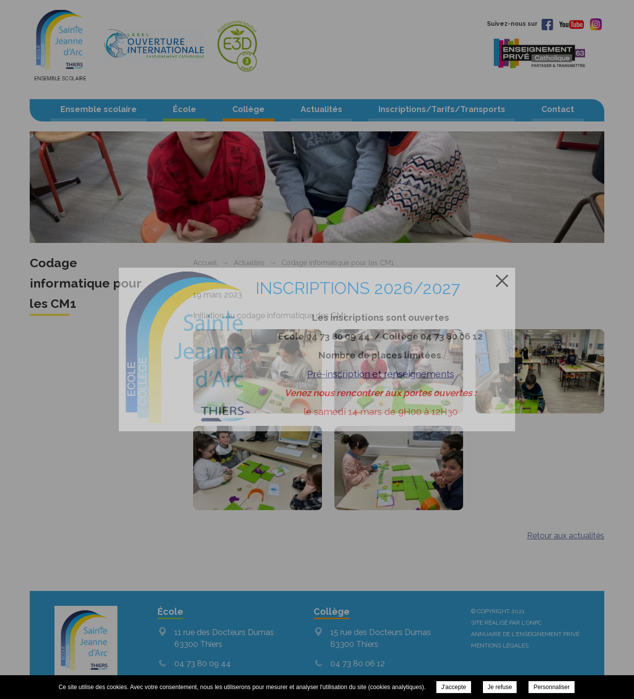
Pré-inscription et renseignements (380, 373)
